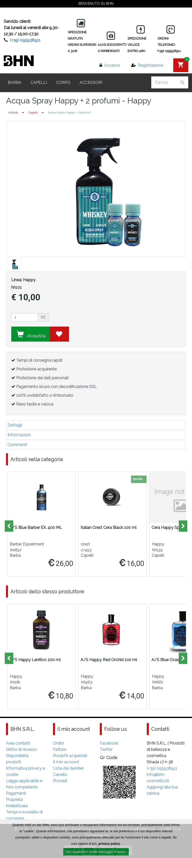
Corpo (63, 82)
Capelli (38, 82)
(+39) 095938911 (25, 40)
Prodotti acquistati (70, 755)
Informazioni (19, 435)
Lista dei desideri (68, 768)
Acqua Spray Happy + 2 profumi (69, 112)
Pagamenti (16, 793)
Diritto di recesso (21, 749)
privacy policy (109, 844)
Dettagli (15, 425)
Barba (15, 82)
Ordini (58, 743)
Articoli (13, 112)
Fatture (59, 749)
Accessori (91, 82)
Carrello (60, 774)
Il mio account (66, 762)
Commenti (17, 444)
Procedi (60, 780)
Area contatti (18, 743)
